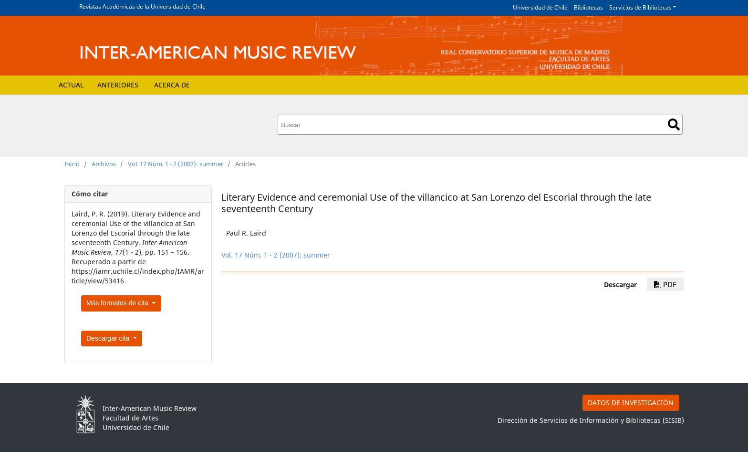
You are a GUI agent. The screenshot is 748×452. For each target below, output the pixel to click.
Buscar (674, 124)
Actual (71, 84)
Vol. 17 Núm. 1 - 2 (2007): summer (175, 164)
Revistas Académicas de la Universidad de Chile (142, 6)
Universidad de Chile (540, 7)
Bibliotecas (588, 7)
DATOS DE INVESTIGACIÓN (631, 402)
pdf (665, 284)
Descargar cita (108, 338)
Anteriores (117, 84)
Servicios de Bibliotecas (640, 7)
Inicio (72, 164)
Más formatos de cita (118, 303)
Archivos (104, 164)
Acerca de (172, 84)
